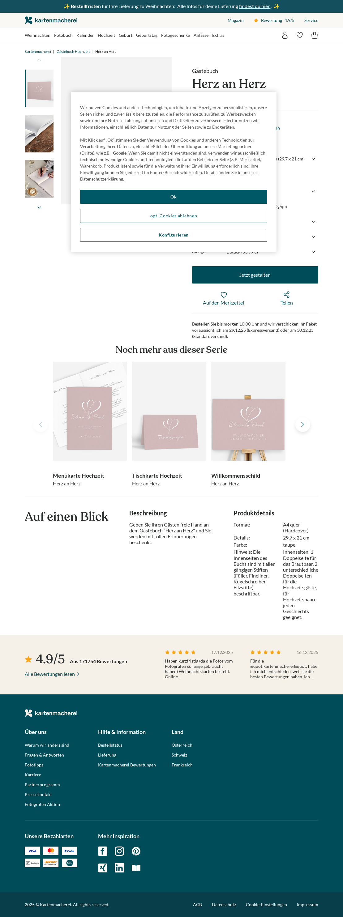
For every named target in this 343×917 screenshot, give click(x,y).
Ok (173, 196)
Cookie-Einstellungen (266, 904)
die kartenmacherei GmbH (51, 20)
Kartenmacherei (38, 51)
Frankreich (182, 764)
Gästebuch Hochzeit (73, 51)
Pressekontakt (38, 794)
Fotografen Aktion (42, 804)
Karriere (33, 774)
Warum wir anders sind (47, 745)
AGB (197, 904)
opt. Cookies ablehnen (173, 215)
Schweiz (179, 755)
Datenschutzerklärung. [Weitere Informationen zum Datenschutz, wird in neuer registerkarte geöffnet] (102, 178)
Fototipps (34, 764)
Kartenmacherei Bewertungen (127, 764)
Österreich (182, 745)
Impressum (307, 904)
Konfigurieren (174, 234)
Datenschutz (224, 904)
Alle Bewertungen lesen (50, 674)
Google (119, 153)
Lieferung (107, 755)
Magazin (236, 20)
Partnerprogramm (42, 784)
